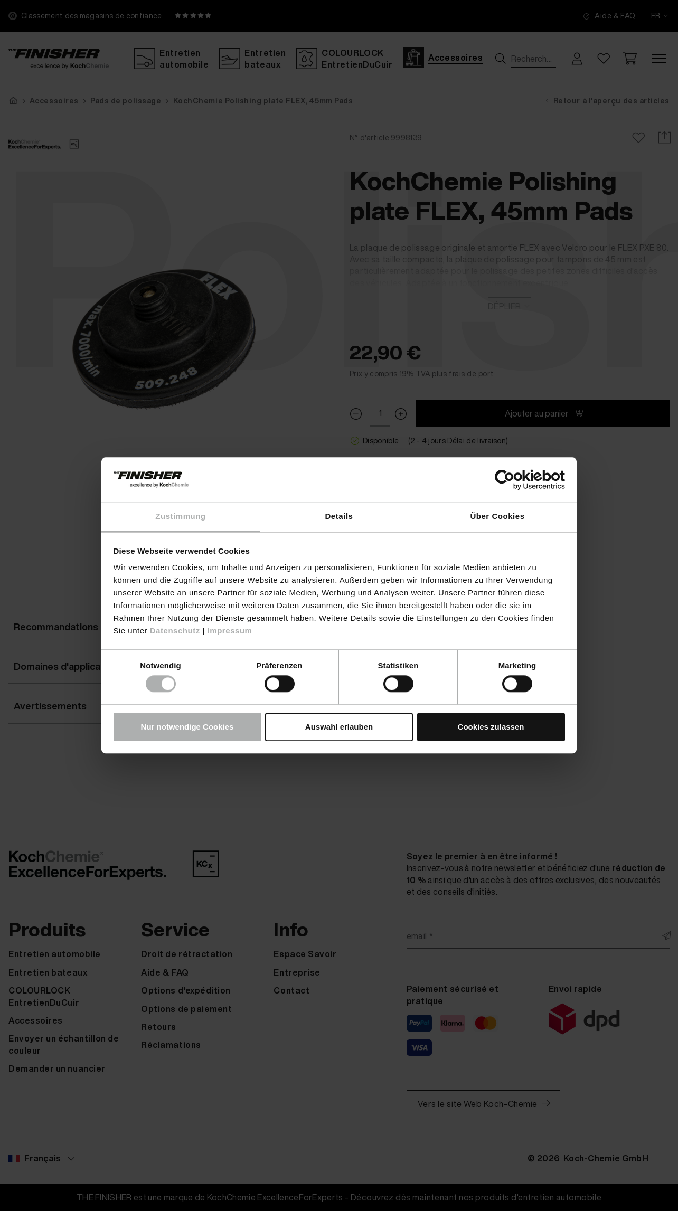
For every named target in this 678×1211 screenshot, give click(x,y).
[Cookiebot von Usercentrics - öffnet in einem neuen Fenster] (519, 479)
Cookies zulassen (491, 726)
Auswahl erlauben (339, 726)
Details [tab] (339, 516)
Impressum (230, 630)
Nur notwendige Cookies (187, 726)
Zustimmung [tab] (180, 516)
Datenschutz (175, 630)
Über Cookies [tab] (497, 516)
